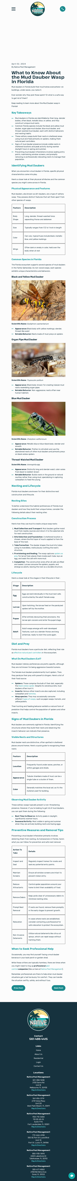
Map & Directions (38, 1058)
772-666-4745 (38, 1103)
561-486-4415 (38, 1006)
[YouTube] (30, 1155)
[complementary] (61, 1169)
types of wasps (29, 667)
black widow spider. (26, 654)
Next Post (58, 955)
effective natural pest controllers (28, 620)
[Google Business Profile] (25, 1155)
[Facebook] (20, 1155)
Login (38, 1030)
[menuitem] (27, 1173)
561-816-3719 (38, 1066)
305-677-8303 (38, 1137)
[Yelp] (57, 1155)
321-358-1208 (38, 1048)
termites (32, 661)
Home (38, 1018)
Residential (38, 1026)
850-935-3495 (38, 1121)
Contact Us (38, 1034)
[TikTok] (36, 1155)
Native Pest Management (51, 937)
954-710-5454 (38, 1084)
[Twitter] (46, 1155)
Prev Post (18, 955)
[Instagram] (41, 1155)
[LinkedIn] (51, 1155)
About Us (38, 1022)
